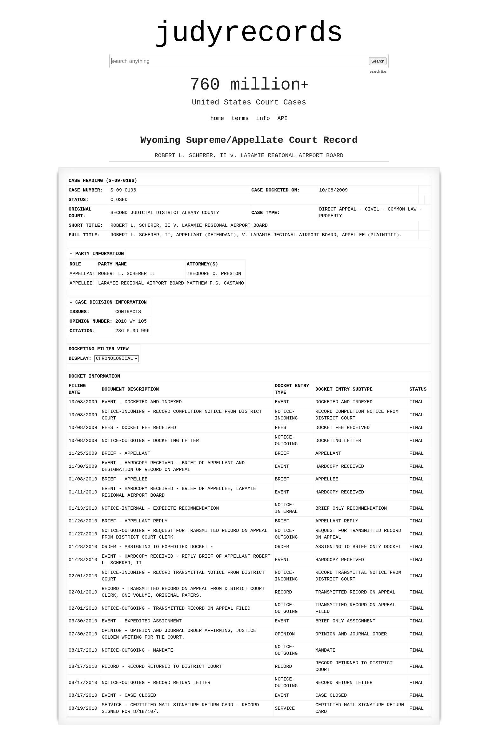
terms (240, 118)
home (217, 118)
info (263, 118)
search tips (378, 71)
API (282, 118)
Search (377, 61)
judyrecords (249, 33)
